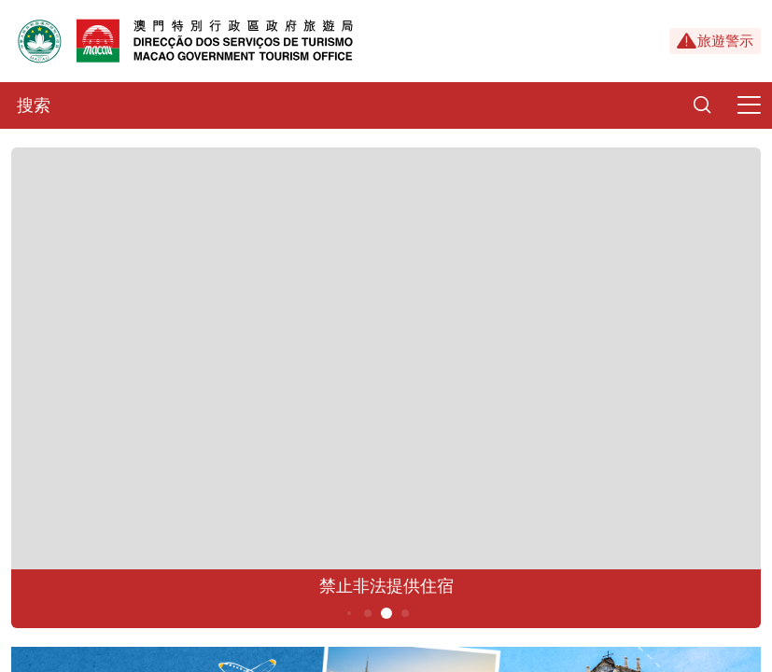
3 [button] (348, 613)
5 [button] (386, 613)
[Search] (702, 105)
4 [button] (367, 613)
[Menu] (748, 105)
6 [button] (404, 613)
